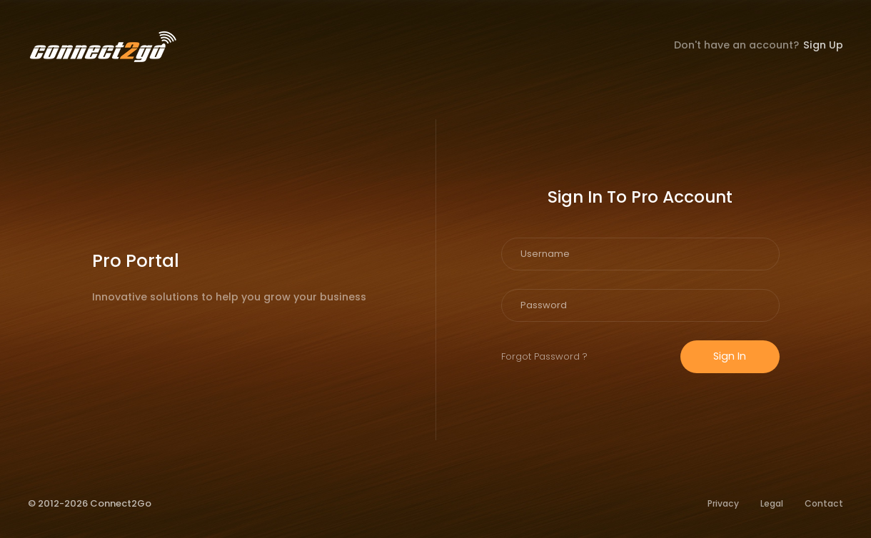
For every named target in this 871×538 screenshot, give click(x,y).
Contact (824, 503)
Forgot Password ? (544, 356)
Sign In (729, 356)
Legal (771, 503)
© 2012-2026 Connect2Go (89, 503)
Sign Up (823, 45)
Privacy (723, 503)
